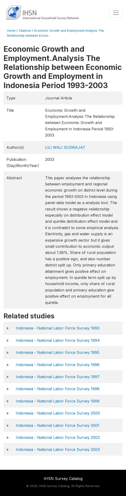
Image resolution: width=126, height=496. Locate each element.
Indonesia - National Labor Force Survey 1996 (58, 364)
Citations (25, 30)
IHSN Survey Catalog (63, 478)
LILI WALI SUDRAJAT (65, 147)
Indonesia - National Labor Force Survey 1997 (58, 376)
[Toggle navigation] (115, 12)
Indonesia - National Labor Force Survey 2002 (58, 437)
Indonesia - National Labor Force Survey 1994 (58, 340)
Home (11, 30)
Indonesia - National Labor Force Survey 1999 (58, 401)
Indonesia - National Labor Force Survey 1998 (58, 388)
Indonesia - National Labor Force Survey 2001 (57, 425)
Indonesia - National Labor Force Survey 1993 (57, 328)
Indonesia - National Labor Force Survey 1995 (57, 352)
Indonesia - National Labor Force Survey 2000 (58, 413)
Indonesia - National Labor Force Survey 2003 (58, 449)
